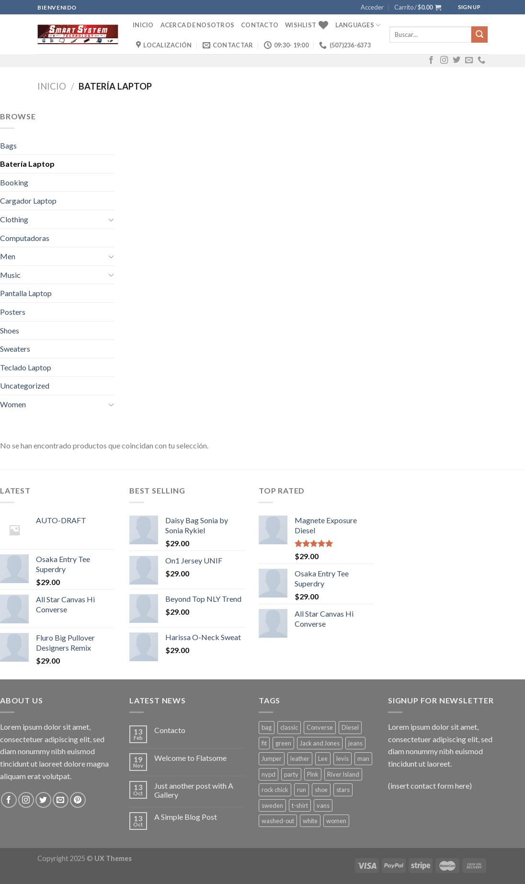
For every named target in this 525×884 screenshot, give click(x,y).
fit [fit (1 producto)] (264, 743)
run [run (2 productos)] (301, 789)
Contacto (259, 25)
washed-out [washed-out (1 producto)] (278, 821)
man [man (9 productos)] (363, 758)
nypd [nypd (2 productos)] (268, 774)
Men (7, 256)
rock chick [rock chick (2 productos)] (275, 789)
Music (10, 274)
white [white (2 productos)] (310, 821)
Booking (14, 182)
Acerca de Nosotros (197, 25)
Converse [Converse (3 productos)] (320, 727)
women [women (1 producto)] (336, 821)
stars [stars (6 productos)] (343, 789)
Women (13, 404)
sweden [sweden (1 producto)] (272, 805)
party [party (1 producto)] (291, 774)
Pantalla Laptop (26, 293)
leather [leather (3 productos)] (299, 758)
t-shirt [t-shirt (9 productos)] (300, 805)
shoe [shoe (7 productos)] (321, 789)
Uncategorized (24, 385)
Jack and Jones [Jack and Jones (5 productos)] (320, 743)
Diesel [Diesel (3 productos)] (350, 727)
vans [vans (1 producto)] (323, 805)
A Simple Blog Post (185, 816)
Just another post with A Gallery (193, 790)
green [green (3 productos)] (283, 743)
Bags (8, 145)
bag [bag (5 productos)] (267, 727)
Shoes (9, 330)
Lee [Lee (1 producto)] (323, 758)
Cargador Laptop (28, 200)
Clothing (14, 219)
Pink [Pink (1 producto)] (313, 774)
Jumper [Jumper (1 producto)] (272, 758)
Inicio (143, 25)
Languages (358, 25)
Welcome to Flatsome (190, 757)
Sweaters (15, 348)
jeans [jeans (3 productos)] (355, 743)
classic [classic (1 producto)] (289, 727)
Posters (12, 311)
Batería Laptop (27, 163)
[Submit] (479, 34)
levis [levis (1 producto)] (342, 758)
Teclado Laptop (25, 367)
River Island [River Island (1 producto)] (343, 774)
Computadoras (24, 237)
